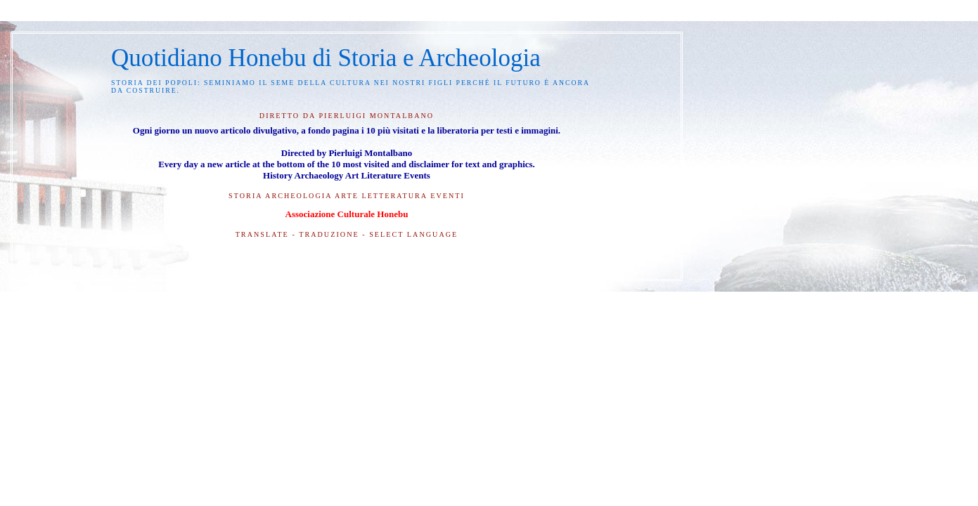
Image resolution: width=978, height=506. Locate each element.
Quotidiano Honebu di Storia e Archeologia (326, 58)
